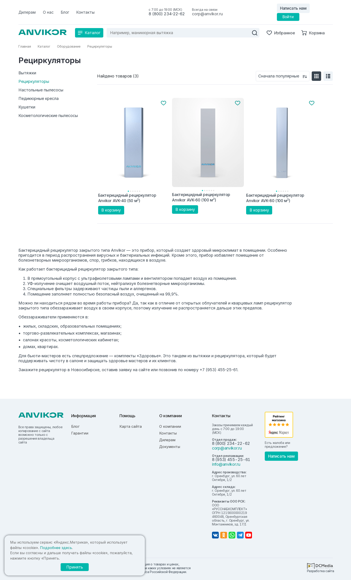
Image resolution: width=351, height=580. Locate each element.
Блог (75, 426)
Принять (74, 567)
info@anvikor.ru (226, 464)
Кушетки (26, 107)
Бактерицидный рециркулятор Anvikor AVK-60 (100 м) (201, 197)
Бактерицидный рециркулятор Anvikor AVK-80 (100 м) (275, 198)
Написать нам (293, 8)
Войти (288, 17)
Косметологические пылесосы (48, 116)
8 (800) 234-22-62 (167, 13)
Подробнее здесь (56, 547)
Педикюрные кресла (38, 99)
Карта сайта (130, 426)
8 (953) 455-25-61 (231, 459)
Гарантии (79, 433)
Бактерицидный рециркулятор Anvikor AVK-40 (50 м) (127, 198)
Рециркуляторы (33, 81)
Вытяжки (27, 73)
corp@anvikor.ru (207, 13)
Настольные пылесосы (40, 90)
